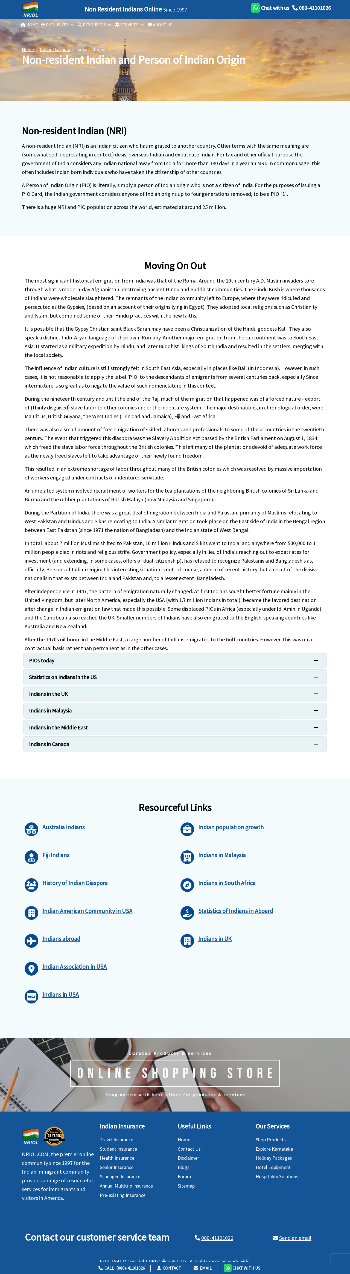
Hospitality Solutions (277, 1176)
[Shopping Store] (175, 1075)
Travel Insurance (116, 1139)
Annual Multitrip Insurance (126, 1186)
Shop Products (271, 1139)
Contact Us (189, 1149)
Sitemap (186, 1186)
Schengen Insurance (120, 1176)
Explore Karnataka (274, 1149)
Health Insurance (117, 1158)
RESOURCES (92, 24)
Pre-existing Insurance (122, 1195)
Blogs (183, 1167)
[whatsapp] (270, 7)
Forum (184, 1176)
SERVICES (126, 24)
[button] (242, 1267)
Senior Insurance (116, 1167)
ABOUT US (160, 24)
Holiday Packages (274, 1158)
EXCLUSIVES (54, 24)
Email (203, 1268)
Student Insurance (118, 1149)
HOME (29, 24)
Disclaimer (188, 1158)
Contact (169, 1268)
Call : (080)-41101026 (121, 1268)
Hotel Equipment (273, 1167)
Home (184, 1139)
